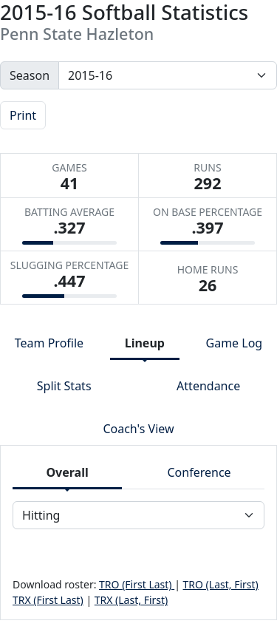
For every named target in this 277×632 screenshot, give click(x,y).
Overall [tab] (67, 472)
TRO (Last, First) (221, 584)
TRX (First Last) (48, 600)
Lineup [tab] (145, 343)
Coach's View (138, 429)
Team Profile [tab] (49, 343)
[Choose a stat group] (138, 515)
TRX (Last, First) (131, 600)
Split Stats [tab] (64, 386)
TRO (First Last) (136, 584)
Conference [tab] (198, 472)
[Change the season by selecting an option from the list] (167, 75)
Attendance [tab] (208, 386)
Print (23, 115)
